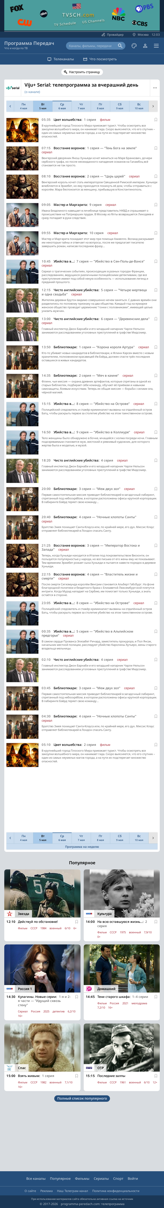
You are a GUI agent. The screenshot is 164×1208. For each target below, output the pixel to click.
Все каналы (36, 1178)
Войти (133, 1178)
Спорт (118, 1178)
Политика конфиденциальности (115, 1191)
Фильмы (82, 1178)
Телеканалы (58, 59)
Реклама (46, 1191)
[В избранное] (156, 119)
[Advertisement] (81, 801)
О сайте (30, 1191)
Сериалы (101, 1178)
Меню (155, 88)
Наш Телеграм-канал (72, 1191)
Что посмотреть (102, 59)
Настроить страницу (84, 72)
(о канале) (32, 92)
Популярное (60, 1178)
